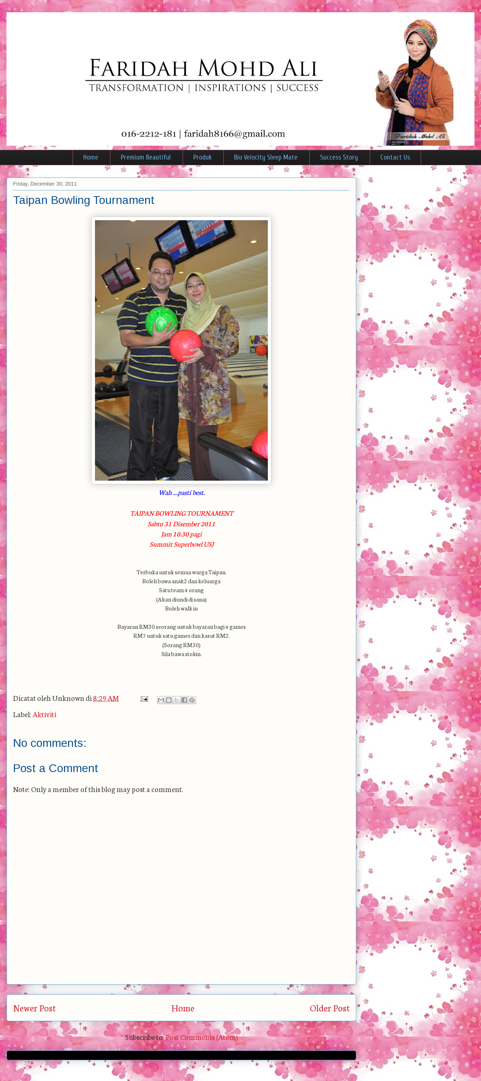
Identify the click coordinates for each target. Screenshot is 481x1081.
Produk (202, 157)
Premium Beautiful (146, 157)
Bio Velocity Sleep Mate (266, 157)
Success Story (339, 157)
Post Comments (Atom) (201, 1036)
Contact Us (395, 157)
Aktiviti (44, 714)
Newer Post (34, 1007)
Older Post (330, 1007)
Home (90, 157)
